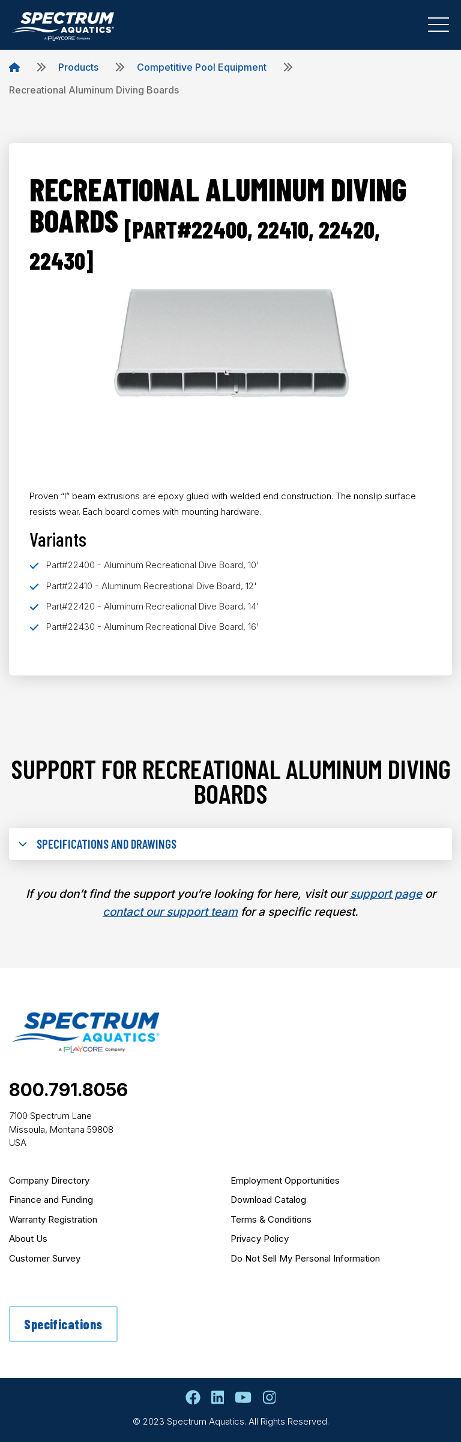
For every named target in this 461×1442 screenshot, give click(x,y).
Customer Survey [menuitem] (44, 1258)
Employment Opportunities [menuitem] (285, 1180)
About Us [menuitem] (28, 1238)
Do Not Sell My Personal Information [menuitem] (305, 1258)
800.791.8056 (68, 1089)
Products (78, 67)
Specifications (63, 1324)
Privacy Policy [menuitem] (259, 1238)
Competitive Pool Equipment (202, 67)
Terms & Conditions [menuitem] (271, 1219)
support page (386, 894)
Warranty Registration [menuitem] (53, 1219)
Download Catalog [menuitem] (268, 1199)
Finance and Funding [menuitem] (51, 1199)
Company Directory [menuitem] (49, 1180)
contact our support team (170, 912)
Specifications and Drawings (97, 843)
